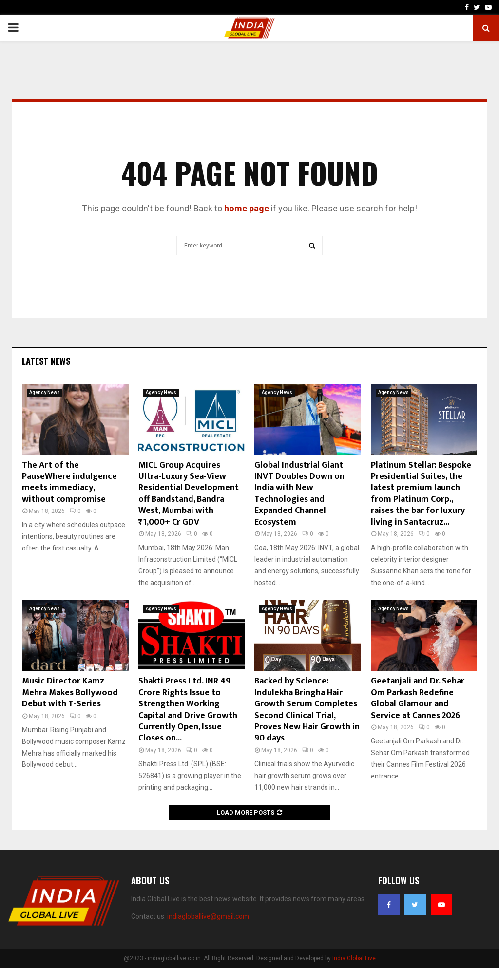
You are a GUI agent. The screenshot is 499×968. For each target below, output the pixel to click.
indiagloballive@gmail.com (208, 916)
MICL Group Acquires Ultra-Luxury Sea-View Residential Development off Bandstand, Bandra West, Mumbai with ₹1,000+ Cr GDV (188, 494)
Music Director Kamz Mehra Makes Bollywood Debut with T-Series (70, 692)
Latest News (46, 361)
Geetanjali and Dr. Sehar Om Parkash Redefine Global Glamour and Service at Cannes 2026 (417, 698)
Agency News (44, 392)
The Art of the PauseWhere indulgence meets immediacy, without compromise (69, 482)
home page (246, 208)
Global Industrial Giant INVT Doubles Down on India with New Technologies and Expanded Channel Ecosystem (299, 494)
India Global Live (354, 958)
